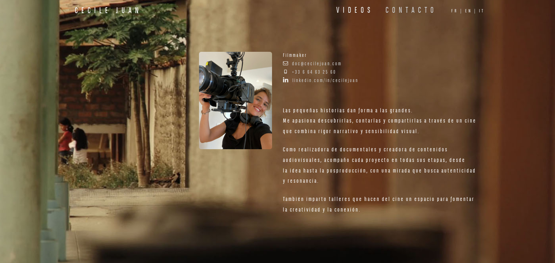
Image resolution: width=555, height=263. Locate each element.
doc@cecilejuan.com (317, 64)
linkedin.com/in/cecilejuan (325, 81)
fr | (457, 11)
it (482, 11)
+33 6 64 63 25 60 (314, 72)
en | (471, 11)
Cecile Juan (108, 11)
